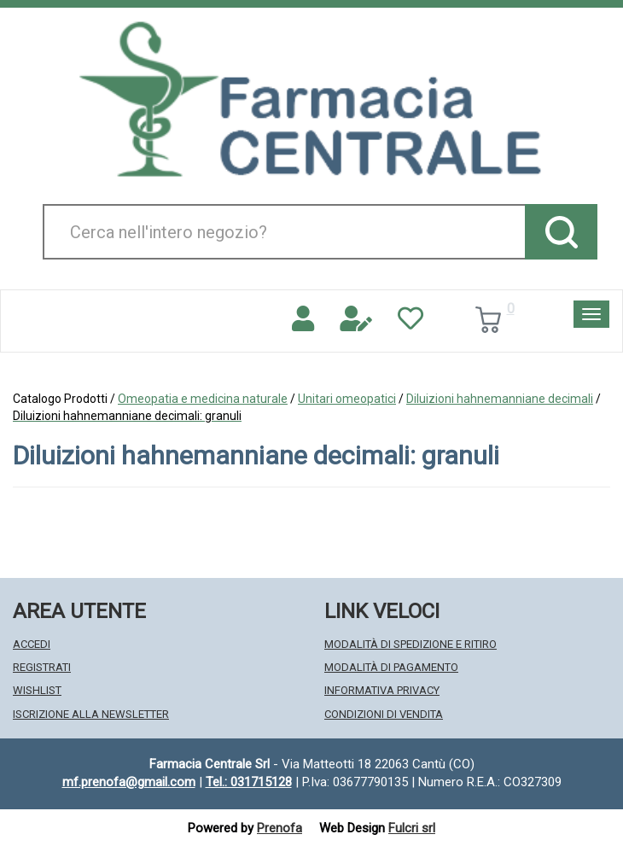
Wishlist (37, 690)
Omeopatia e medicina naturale (203, 398)
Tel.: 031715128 (249, 782)
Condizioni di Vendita (383, 714)
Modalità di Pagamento (391, 667)
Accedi (31, 644)
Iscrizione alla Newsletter (91, 714)
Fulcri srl (411, 828)
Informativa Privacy (382, 690)
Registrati (42, 667)
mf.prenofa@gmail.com (128, 782)
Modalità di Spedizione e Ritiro (410, 644)
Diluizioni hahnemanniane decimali (499, 398)
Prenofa (279, 828)
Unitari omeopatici (347, 398)
